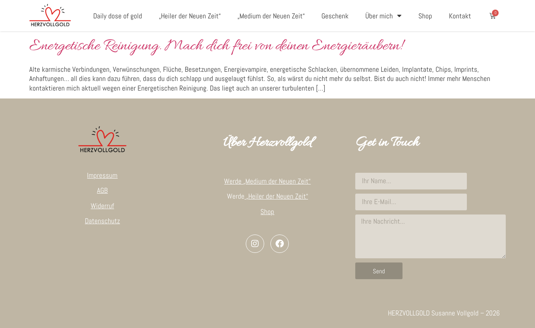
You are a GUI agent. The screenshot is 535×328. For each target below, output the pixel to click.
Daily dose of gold (117, 15)
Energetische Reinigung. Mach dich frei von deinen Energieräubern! (215, 46)
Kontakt (460, 15)
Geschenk (335, 15)
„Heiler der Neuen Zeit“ (190, 15)
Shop (425, 15)
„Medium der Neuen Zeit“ (271, 15)
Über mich (383, 15)
